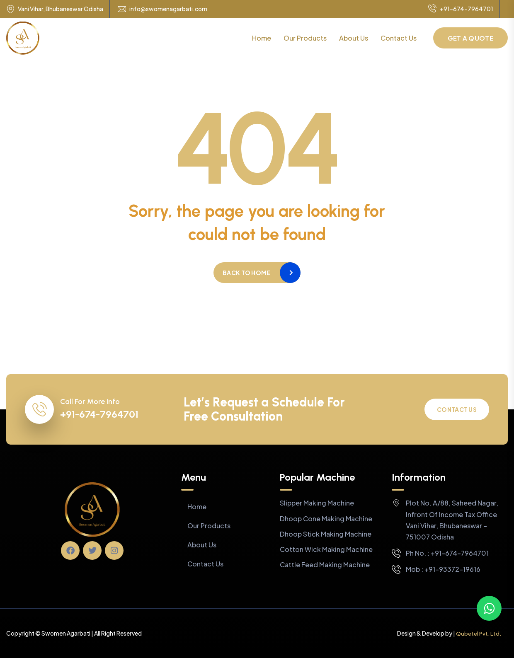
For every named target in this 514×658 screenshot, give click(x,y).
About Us (353, 38)
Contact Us (399, 38)
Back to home (246, 272)
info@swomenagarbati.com (168, 8)
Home (261, 38)
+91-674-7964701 (460, 9)
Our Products (305, 38)
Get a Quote (470, 38)
